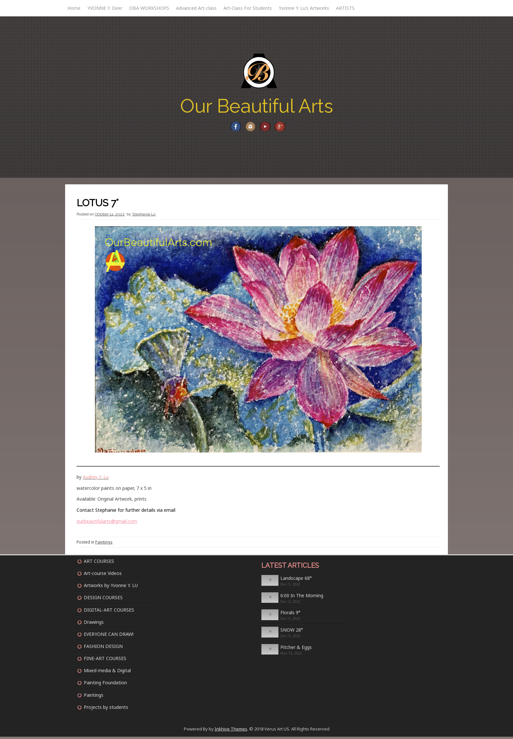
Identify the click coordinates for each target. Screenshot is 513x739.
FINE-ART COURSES (105, 660)
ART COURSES (99, 563)
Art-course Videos (103, 575)
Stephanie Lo (143, 216)
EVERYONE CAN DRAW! (108, 636)
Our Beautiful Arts (256, 106)
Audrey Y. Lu (96, 479)
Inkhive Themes (231, 731)
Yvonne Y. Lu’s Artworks (304, 8)
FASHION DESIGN (103, 648)
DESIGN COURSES (103, 600)
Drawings (94, 624)
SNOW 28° (291, 632)
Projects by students (106, 709)
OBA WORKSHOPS (149, 8)
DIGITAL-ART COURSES (109, 612)
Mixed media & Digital (107, 673)
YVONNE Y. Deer (104, 8)
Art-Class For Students (247, 8)
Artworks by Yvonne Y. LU (111, 587)
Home (73, 8)
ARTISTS (345, 8)
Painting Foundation (105, 685)
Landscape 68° (296, 580)
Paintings (104, 544)
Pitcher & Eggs (296, 649)
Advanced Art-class (196, 8)
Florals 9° (290, 615)
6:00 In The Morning (301, 598)
